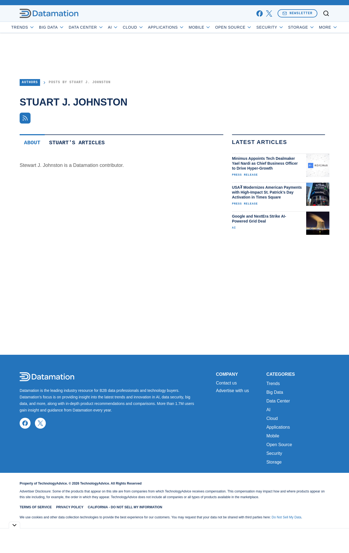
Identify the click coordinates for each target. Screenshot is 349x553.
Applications (181, 27)
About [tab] (32, 142)
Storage (274, 462)
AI (128, 27)
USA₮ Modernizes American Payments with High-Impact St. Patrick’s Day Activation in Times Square (267, 192)
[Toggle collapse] (14, 525)
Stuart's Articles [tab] (77, 142)
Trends (38, 27)
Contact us (226, 383)
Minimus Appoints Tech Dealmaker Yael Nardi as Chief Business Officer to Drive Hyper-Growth (265, 163)
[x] (269, 13)
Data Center (101, 27)
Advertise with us (232, 391)
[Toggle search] (326, 13)
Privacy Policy (69, 507)
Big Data (67, 27)
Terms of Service (36, 507)
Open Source (249, 27)
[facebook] (259, 13)
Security (285, 27)
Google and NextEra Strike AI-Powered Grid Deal (259, 218)
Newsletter (297, 13)
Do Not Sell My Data (286, 517)
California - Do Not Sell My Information (125, 507)
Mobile (215, 27)
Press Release (245, 175)
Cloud (148, 27)
